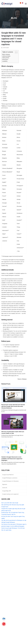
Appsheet (4, 484)
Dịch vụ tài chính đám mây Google (9, 502)
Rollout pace (5, 59)
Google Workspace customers (9, 478)
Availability (5, 61)
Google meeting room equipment (10, 494)
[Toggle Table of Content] (15, 52)
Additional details (6, 56)
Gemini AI (4, 487)
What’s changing (6, 54)
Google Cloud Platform (8, 474)
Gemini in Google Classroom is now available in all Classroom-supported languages (11, 458)
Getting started (5, 57)
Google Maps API (6, 491)
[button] (26, 4)
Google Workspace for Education (10, 481)
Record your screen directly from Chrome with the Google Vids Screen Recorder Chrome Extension (13, 406)
